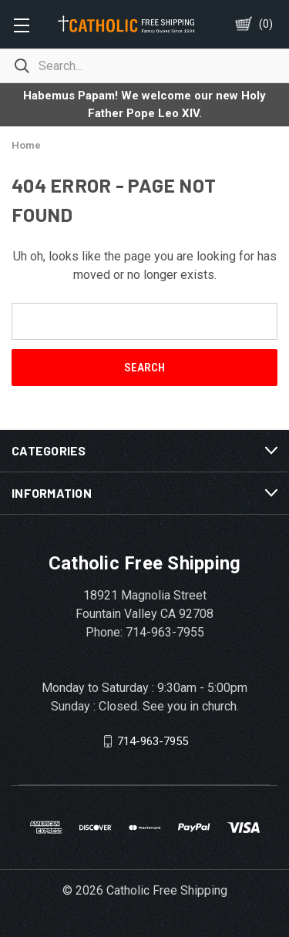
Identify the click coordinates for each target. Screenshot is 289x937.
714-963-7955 (152, 741)
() (266, 24)
